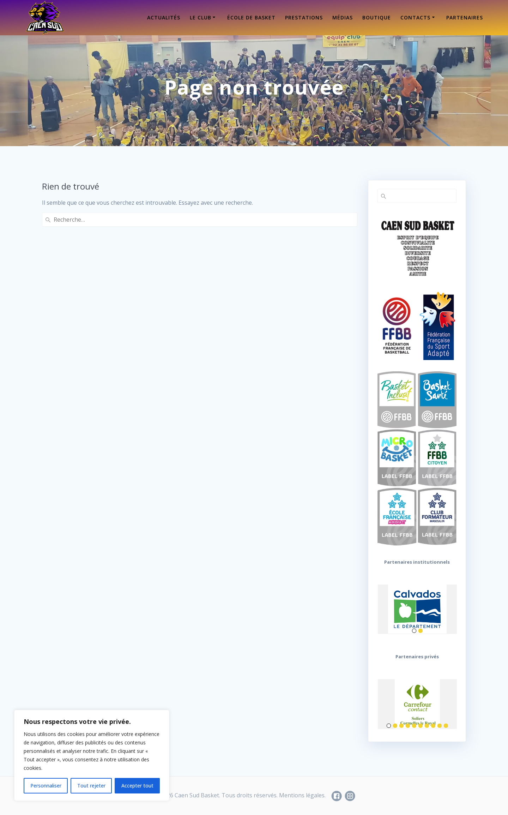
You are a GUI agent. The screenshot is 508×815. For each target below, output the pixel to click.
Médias (342, 17)
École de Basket (251, 17)
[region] (91, 755)
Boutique (376, 17)
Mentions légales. (302, 795)
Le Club (200, 17)
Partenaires (464, 17)
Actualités (163, 17)
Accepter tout (137, 785)
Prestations (304, 17)
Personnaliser (45, 785)
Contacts (415, 17)
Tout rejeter (91, 785)
